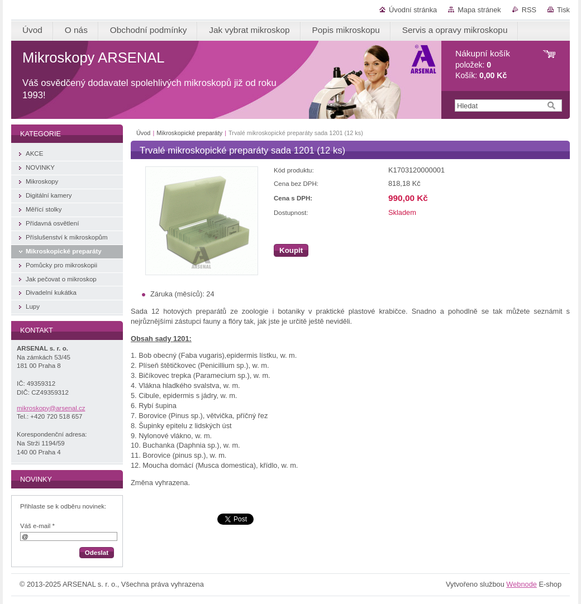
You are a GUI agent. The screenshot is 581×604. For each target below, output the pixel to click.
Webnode (521, 584)
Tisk (563, 10)
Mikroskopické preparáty (190, 133)
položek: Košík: (482, 64)
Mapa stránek (479, 10)
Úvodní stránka (413, 10)
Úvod (143, 133)
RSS (529, 10)
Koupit (291, 250)
